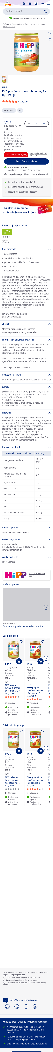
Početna (6, 24)
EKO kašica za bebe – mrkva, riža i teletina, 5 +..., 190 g (12, 781)
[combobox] (26, 11)
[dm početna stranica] (8, 3)
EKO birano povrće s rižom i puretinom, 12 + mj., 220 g (12, 689)
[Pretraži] (45, 11)
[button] (48, 3)
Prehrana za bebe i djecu (35, 24)
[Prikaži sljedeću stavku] (46, 658)
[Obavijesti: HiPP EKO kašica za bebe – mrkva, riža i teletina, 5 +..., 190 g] (10, 793)
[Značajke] (26, 324)
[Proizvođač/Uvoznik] (26, 539)
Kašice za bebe (9, 27)
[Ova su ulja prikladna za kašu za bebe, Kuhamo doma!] (26, 610)
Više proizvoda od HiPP (25, 575)
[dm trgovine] (24, 3)
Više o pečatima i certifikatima (18, 368)
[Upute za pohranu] (26, 527)
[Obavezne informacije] (26, 375)
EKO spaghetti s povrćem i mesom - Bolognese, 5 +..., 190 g (35, 692)
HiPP (4, 87)
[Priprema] (26, 412)
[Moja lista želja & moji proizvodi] (30, 3)
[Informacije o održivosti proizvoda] (26, 339)
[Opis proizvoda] (26, 249)
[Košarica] (42, 3)
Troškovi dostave (11, 144)
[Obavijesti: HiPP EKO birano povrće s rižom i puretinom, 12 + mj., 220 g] (10, 703)
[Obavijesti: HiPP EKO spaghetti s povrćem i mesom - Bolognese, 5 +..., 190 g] (32, 703)
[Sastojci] (26, 387)
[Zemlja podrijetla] (26, 557)
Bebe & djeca (17, 24)
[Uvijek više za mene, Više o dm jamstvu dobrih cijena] (26, 210)
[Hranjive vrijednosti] (26, 447)
